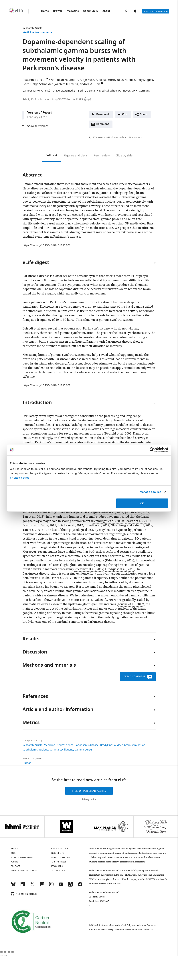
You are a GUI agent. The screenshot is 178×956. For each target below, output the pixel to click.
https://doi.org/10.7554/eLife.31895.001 (46, 245)
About (106, 11)
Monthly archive (61, 857)
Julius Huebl (124, 80)
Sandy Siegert (143, 80)
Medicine (28, 33)
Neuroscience (43, 33)
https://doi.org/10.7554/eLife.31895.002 (46, 385)
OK (142, 503)
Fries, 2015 (60, 425)
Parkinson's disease (87, 745)
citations (135, 137)
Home (45, 11)
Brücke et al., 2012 (70, 525)
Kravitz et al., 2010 (137, 521)
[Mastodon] (41, 886)
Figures (75, 155)
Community (90, 11)
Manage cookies (150, 491)
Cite (124, 114)
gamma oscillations (61, 750)
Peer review (102, 155)
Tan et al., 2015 (33, 517)
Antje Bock (87, 80)
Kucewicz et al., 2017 (88, 569)
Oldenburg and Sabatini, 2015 (131, 525)
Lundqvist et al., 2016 (119, 569)
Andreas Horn (105, 80)
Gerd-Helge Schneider (38, 84)
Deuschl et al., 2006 (118, 433)
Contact (15, 866)
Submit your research (156, 11)
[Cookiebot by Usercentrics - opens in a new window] (152, 450)
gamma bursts (83, 750)
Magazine (73, 11)
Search (127, 11)
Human (27, 763)
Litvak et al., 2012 (103, 600)
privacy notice (19, 477)
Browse (57, 11)
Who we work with (22, 857)
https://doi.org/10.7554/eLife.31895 (61, 99)
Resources (57, 866)
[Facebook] (80, 886)
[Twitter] (32, 886)
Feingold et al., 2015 (119, 560)
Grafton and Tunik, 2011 (39, 525)
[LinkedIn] (22, 886)
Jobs (13, 853)
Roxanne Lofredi (34, 80)
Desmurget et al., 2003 (107, 521)
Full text (51, 155)
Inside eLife (57, 853)
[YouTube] (61, 886)
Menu (34, 11)
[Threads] (70, 886)
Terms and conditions (24, 870)
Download (102, 114)
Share (143, 114)
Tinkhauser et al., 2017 (55, 578)
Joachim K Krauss (66, 84)
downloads (115, 137)
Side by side (124, 155)
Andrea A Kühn (90, 84)
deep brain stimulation (131, 745)
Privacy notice (89, 799)
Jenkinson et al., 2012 (108, 512)
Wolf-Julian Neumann (63, 80)
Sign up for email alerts (89, 791)
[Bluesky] (13, 886)
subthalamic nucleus (35, 750)
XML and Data (58, 870)
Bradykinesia (108, 745)
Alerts (135, 11)
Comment (103, 125)
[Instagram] (51, 886)
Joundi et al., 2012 (137, 512)
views (96, 137)
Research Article (32, 28)
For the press (58, 861)
